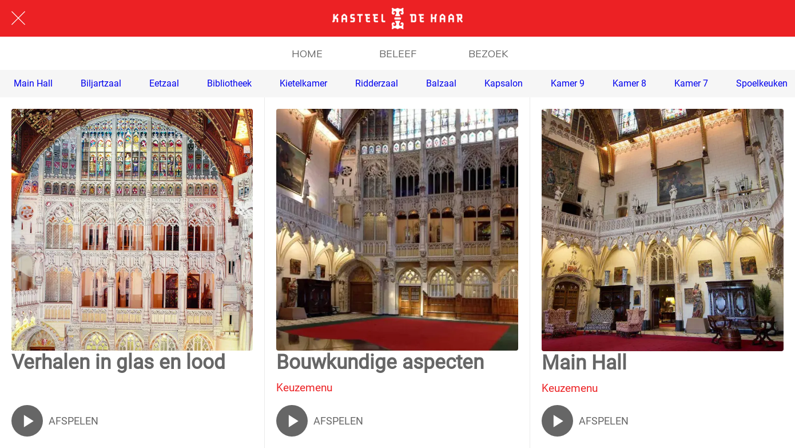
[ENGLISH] (765, 18)
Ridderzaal (376, 83)
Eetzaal (164, 83)
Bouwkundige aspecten (380, 362)
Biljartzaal (101, 83)
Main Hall (33, 83)
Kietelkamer (303, 83)
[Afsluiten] (18, 18)
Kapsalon (503, 83)
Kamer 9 (568, 83)
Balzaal (441, 83)
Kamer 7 (691, 83)
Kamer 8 (629, 83)
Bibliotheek (229, 83)
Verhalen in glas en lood (118, 362)
